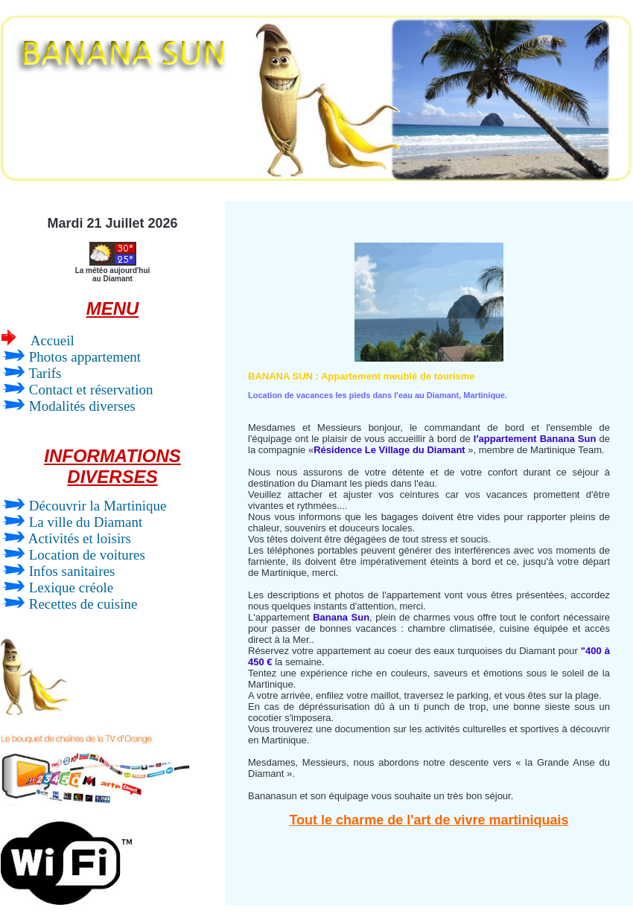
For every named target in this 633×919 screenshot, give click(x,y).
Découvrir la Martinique (83, 505)
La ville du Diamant (71, 522)
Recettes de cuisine (69, 604)
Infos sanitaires (58, 571)
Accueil (37, 340)
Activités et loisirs (66, 538)
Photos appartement (71, 357)
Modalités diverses (68, 406)
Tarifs (31, 373)
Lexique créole (57, 587)
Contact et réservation (77, 389)
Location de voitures (73, 555)
